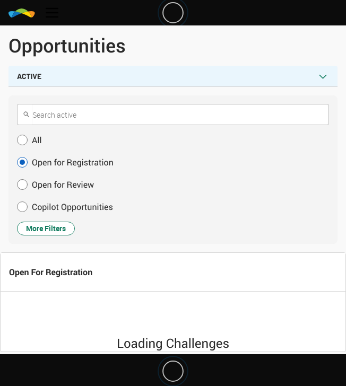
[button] (173, 140)
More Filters (46, 228)
